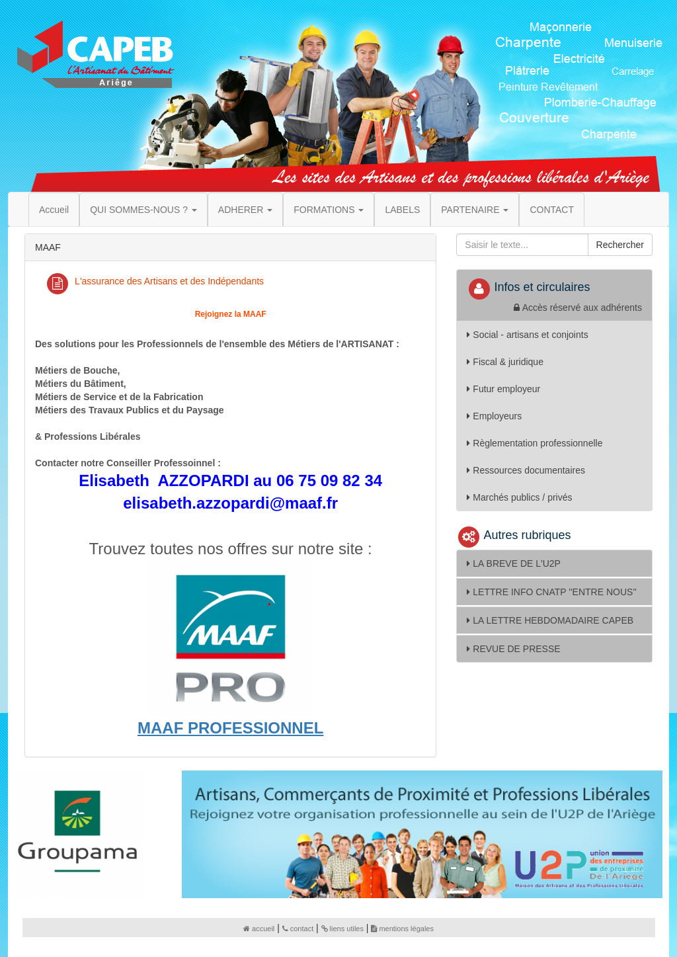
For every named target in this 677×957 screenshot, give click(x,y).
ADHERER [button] (245, 209)
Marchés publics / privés (519, 497)
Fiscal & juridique (505, 361)
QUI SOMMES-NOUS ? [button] (143, 209)
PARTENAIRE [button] (474, 209)
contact (297, 929)
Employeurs (494, 416)
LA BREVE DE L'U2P (514, 563)
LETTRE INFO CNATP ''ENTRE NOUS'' (551, 592)
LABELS (402, 209)
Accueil (54, 209)
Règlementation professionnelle (534, 443)
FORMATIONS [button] (329, 209)
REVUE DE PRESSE (513, 649)
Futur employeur (503, 389)
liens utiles (342, 929)
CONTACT (552, 209)
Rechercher (620, 244)
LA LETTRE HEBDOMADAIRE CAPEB (550, 620)
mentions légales (402, 929)
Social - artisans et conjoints (527, 334)
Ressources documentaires (526, 470)
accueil (258, 929)
